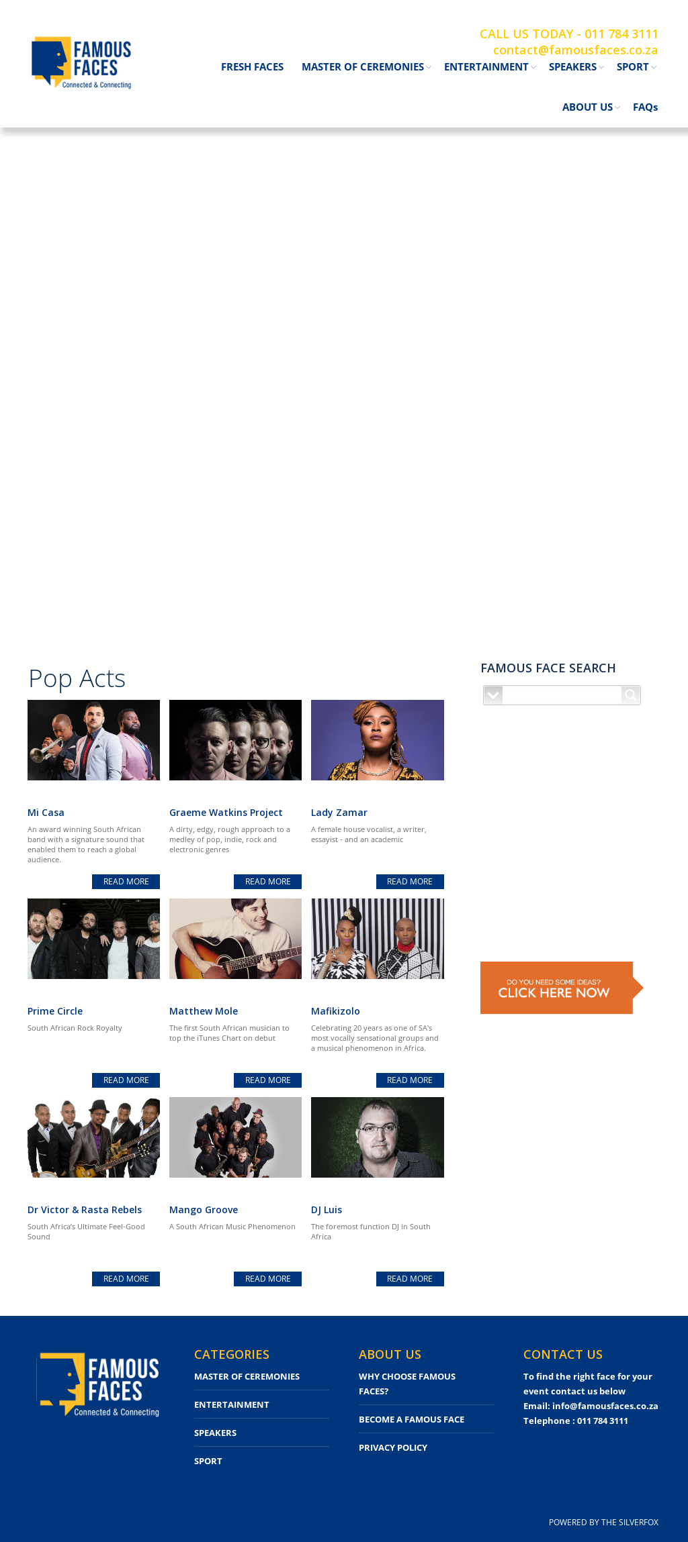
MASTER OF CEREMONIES (247, 1376)
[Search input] (562, 695)
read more (126, 881)
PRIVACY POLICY (393, 1447)
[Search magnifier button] (630, 695)
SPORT (208, 1461)
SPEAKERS (215, 1433)
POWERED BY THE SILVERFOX (603, 1522)
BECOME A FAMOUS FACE (411, 1419)
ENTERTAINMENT (231, 1404)
